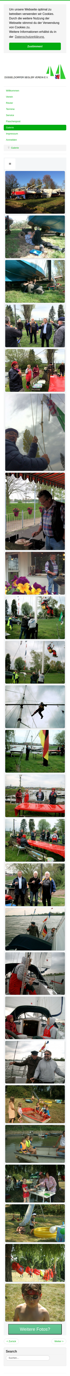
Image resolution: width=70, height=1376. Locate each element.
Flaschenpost (13, 121)
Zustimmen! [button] (35, 46)
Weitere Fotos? (35, 1328)
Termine (10, 108)
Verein (9, 96)
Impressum (12, 133)
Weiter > (58, 1340)
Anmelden (11, 139)
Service (10, 114)
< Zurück (11, 1340)
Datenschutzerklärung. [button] (30, 36)
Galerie (10, 127)
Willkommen (12, 90)
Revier (9, 102)
